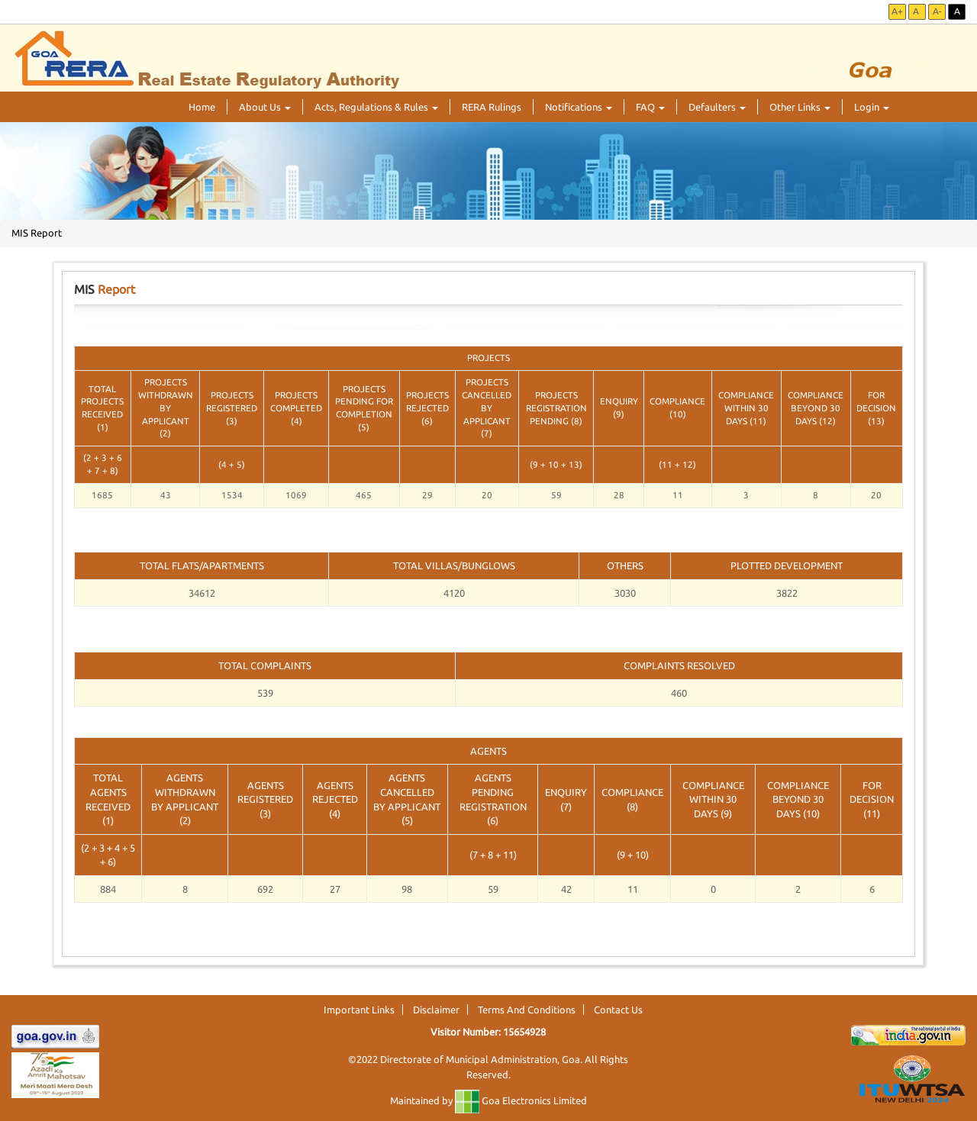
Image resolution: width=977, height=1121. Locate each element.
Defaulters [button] (717, 106)
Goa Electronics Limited (521, 1100)
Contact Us (618, 1009)
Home (202, 106)
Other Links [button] (799, 106)
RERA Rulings (491, 106)
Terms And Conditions (527, 1009)
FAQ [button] (650, 106)
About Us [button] (265, 106)
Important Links (359, 1009)
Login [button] (871, 106)
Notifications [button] (578, 106)
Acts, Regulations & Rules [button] (376, 106)
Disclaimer (436, 1009)
